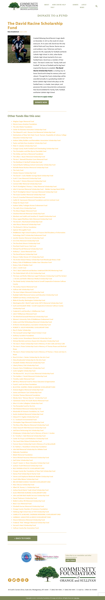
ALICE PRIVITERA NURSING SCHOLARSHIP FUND (29, 493)
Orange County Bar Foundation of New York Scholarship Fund (34, 471)
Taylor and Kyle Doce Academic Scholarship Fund (29, 143)
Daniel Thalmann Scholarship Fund (25, 498)
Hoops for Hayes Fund (20, 203)
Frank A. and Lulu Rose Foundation (25, 384)
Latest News (83, 6)
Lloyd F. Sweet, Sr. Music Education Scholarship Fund (31, 463)
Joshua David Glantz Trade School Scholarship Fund (30, 490)
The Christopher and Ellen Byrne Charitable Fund (29, 151)
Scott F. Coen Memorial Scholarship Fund (27, 178)
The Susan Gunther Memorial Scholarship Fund (29, 195)
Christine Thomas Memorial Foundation (26, 395)
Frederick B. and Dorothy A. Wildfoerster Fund (28, 311)
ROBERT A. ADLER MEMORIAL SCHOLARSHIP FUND (31, 327)
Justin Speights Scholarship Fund (24, 371)
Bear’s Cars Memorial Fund (22, 504)
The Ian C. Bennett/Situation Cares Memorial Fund (30, 159)
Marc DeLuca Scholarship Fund (23, 485)
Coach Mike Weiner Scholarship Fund (25, 479)
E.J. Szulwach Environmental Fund (25, 420)
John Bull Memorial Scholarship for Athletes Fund (30, 449)
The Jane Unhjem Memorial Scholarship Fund (28, 292)
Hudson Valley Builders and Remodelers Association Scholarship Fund (36, 140)
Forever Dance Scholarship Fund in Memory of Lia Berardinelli (34, 444)
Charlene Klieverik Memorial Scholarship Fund (28, 214)
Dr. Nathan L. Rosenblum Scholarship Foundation (30, 447)
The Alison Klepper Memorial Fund (25, 211)
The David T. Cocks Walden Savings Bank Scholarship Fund (33, 176)
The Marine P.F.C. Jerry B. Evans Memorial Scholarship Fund (33, 374)
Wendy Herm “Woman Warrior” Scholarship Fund (30, 398)
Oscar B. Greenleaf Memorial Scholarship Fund (29, 197)
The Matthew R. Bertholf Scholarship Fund (27, 162)
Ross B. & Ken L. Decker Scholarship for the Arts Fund (31, 357)
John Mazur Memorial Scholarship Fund (26, 224)
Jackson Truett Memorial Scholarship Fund (27, 466)
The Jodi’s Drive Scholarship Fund (24, 208)
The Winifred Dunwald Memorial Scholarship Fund (30, 317)
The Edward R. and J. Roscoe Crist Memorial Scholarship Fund (34, 132)
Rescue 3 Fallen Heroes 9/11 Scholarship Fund (28, 257)
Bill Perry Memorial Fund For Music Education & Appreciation (34, 382)
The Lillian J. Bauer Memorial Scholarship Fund (29, 157)
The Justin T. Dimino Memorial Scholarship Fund (29, 181)
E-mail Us (80, 590)
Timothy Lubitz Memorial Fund (23, 379)
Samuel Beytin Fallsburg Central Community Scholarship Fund (34, 165)
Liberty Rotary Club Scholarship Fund (25, 365)
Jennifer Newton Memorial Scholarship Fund (28, 238)
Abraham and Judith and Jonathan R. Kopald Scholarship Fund (34, 216)
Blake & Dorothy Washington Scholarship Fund (29, 300)
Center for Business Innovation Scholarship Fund (29, 130)
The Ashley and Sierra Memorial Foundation (28, 154)
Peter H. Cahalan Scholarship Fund (25, 146)
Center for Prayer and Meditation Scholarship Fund (30, 439)
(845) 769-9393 (56, 590)
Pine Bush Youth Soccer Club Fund (24, 246)
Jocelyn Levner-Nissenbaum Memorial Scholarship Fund (32, 338)
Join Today (70, 560)
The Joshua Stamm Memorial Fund (25, 287)
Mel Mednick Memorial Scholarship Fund (27, 409)
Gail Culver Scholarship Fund (23, 460)
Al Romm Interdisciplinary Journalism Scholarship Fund (32, 325)
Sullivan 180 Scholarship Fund (23, 290)
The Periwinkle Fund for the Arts (24, 406)
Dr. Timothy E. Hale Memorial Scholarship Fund (29, 436)
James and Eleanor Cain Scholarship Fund (27, 393)
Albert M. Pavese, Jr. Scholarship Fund (26, 487)
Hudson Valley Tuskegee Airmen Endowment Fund (30, 205)
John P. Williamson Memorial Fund (25, 314)
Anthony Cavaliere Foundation (23, 336)
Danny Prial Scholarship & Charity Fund (26, 474)
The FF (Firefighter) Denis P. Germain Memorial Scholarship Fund (35, 192)
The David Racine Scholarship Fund (25, 254)
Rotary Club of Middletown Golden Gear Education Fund (32, 262)
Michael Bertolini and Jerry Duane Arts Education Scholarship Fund (36, 341)
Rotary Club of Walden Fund (22, 265)
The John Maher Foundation (22, 127)
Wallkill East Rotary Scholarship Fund (26, 298)
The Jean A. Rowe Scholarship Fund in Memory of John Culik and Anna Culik (39, 344)
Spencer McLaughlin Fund (22, 230)
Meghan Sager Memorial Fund (23, 121)
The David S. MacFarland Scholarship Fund (27, 222)
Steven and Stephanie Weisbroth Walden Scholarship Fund (33, 477)
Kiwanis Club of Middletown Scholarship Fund (28, 368)
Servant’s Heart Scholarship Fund (24, 525)
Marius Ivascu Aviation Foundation (25, 124)
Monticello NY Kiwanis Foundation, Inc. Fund (28, 411)
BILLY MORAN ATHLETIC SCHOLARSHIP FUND (28, 468)
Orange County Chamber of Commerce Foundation (30, 509)
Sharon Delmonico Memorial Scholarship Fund (29, 520)
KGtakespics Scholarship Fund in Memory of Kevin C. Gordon (34, 433)
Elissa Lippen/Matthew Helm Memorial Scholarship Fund (32, 219)
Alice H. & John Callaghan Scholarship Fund (27, 403)
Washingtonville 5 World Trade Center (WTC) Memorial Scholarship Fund (37, 303)
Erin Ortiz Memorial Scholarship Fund (26, 241)
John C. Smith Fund (19, 268)
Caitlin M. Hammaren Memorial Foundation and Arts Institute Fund (36, 200)
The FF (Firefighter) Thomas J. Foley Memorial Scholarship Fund (34, 187)
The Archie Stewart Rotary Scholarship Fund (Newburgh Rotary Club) (36, 260)
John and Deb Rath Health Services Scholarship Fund (31, 496)
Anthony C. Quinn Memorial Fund (24, 252)
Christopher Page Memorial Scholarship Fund (28, 422)
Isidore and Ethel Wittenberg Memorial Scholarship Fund (32, 322)
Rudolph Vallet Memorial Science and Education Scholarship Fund (35, 295)
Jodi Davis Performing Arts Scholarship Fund (28, 430)
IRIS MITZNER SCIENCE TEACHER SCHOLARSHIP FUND (31, 482)
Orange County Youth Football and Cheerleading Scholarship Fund (35, 149)
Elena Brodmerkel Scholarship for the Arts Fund (29, 360)
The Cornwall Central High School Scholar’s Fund (29, 333)
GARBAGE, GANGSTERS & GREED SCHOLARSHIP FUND (32, 517)
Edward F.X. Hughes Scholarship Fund (26, 417)
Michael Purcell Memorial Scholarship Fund (28, 249)
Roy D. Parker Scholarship (22, 330)
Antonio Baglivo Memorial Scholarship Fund (28, 390)
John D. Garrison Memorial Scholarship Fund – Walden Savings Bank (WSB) (39, 189)
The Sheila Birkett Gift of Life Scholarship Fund (29, 273)
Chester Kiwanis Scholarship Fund (24, 173)
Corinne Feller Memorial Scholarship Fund (27, 184)
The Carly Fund (18, 170)
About (46, 5)
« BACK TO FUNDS (22, 538)
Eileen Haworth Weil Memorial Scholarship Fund (29, 428)
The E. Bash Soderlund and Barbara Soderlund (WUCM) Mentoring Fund (37, 271)
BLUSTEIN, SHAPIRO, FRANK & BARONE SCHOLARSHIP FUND (34, 387)
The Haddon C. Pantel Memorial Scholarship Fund (30, 376)
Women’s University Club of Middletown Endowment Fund (33, 319)
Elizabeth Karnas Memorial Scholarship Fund (28, 506)
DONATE (75, 5)
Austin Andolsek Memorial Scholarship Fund (28, 414)
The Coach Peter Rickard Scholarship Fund (27, 441)
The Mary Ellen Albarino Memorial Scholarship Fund (31, 425)
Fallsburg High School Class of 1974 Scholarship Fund (31, 512)
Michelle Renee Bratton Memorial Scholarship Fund (30, 168)
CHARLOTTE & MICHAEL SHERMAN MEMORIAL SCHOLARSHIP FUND (36, 514)
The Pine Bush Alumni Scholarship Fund (26, 243)
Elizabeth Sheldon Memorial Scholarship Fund (28, 363)
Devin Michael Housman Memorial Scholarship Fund (31, 458)
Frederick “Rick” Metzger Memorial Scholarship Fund (31, 523)
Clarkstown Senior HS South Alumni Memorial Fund (30, 401)
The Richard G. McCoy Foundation (24, 227)
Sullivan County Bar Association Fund (26, 528)
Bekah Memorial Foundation (23, 455)
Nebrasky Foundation (20, 452)
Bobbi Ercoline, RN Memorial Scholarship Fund (29, 501)
